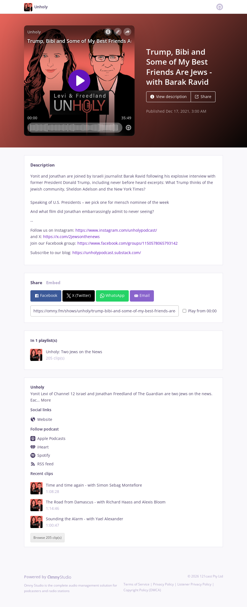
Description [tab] (42, 165)
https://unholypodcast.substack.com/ (106, 252)
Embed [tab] (53, 283)
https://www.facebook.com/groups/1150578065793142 (127, 243)
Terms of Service (136, 584)
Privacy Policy (163, 584)
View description (168, 96)
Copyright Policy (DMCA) (142, 590)
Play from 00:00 (200, 310)
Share (203, 96)
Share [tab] (36, 283)
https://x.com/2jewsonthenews (71, 236)
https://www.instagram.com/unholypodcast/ (116, 230)
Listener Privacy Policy (194, 584)
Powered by (47, 576)
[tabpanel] (123, 214)
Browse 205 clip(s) (47, 537)
